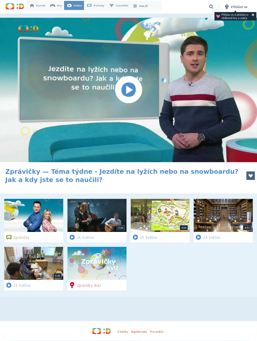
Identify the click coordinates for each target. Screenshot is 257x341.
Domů (39, 7)
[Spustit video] (128, 90)
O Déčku (122, 332)
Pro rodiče (156, 332)
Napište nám (139, 332)
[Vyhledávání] (211, 7)
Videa (76, 7)
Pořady (97, 7)
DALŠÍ (142, 7)
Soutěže (121, 7)
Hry (58, 7)
